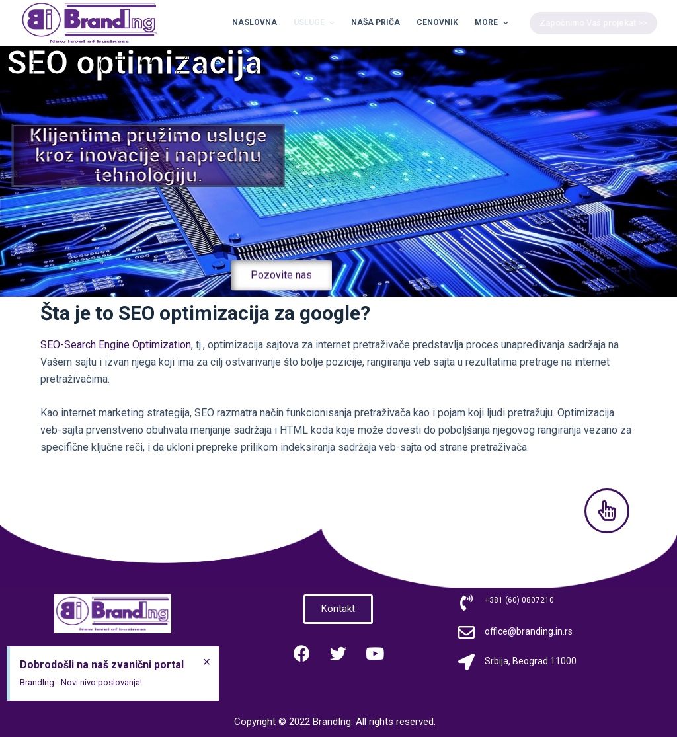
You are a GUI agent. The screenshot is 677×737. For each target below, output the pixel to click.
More (493, 23)
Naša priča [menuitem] (375, 22)
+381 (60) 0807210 (519, 600)
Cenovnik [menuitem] (437, 22)
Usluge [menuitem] (316, 23)
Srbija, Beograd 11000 (531, 661)
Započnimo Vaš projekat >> (593, 23)
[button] (281, 285)
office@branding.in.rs (529, 631)
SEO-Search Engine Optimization (115, 344)
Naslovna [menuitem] (254, 22)
